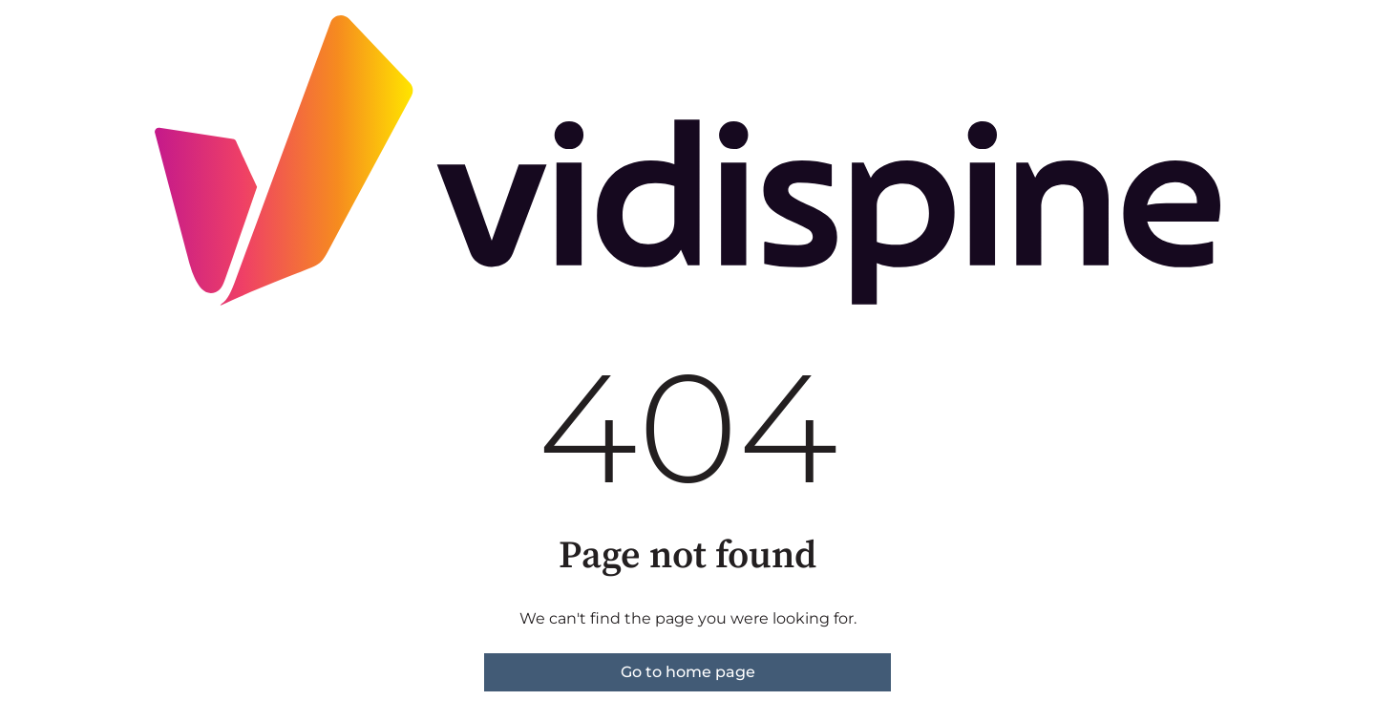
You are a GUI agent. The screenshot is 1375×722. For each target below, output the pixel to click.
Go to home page (688, 672)
